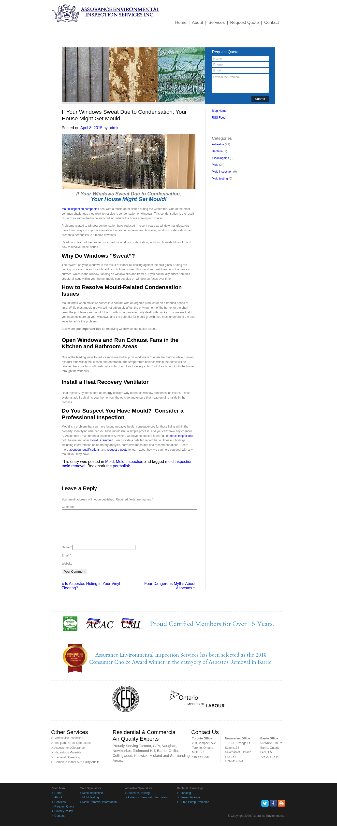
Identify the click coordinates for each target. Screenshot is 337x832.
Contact (271, 22)
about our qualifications (84, 449)
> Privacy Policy (62, 817)
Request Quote (244, 22)
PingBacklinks (233, 129)
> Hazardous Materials (66, 758)
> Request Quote (63, 812)
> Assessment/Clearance (68, 753)
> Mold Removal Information (98, 808)
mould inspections (181, 436)
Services (216, 22)
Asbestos (218, 144)
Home (180, 22)
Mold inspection (129, 461)
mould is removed (101, 440)
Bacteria (217, 151)
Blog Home (219, 110)
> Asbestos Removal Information (146, 803)
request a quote (117, 449)
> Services (59, 808)
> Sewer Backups (188, 803)
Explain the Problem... (240, 83)
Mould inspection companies (80, 209)
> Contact (58, 821)
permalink (121, 466)
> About (57, 803)
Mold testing (220, 178)
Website (67, 569)
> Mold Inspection (91, 799)
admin (114, 128)
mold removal (73, 466)
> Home (57, 799)
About (197, 22)
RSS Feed (218, 117)
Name (67, 553)
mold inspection (178, 461)
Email (66, 561)
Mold (109, 461)
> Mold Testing (89, 803)
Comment (68, 507)
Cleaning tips (220, 158)
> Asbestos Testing (137, 799)
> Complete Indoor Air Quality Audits (75, 768)
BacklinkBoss (220, 124)
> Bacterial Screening (65, 763)
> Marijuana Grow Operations (70, 748)
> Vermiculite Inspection (67, 744)
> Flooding (184, 799)
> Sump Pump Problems (193, 808)
